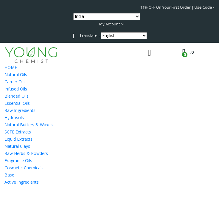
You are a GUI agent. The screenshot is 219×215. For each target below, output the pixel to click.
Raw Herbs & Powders (26, 153)
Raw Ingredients (19, 110)
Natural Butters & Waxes (28, 125)
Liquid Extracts (18, 139)
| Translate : (86, 35)
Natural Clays (17, 146)
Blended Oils (16, 96)
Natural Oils (15, 74)
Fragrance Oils (18, 160)
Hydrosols (14, 117)
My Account (109, 24)
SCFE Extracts (17, 132)
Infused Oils (15, 89)
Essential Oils (17, 103)
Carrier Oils (15, 82)
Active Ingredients (21, 182)
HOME (10, 67)
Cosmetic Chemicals (24, 168)
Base (9, 175)
